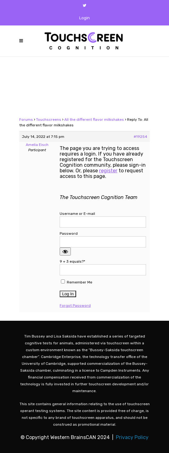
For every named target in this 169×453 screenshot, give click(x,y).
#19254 (140, 136)
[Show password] (65, 251)
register (108, 171)
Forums (26, 119)
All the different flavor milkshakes (94, 119)
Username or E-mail (77, 213)
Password (69, 233)
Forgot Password (75, 305)
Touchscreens (48, 119)
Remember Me (76, 281)
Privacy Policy (132, 437)
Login (84, 18)
